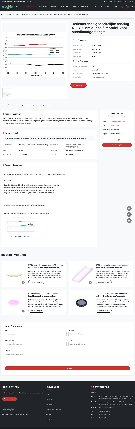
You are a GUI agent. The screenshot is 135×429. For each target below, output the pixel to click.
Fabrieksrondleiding (60, 7)
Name (7, 330)
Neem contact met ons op (106, 7)
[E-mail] (129, 208)
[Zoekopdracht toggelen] (122, 7)
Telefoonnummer (10, 340)
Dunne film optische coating (23, 14)
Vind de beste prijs (36, 282)
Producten (29, 7)
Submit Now (67, 370)
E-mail (70, 340)
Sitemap (48, 415)
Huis (18, 7)
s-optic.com (102, 394)
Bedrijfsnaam (72, 330)
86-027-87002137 (116, 125)
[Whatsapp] (129, 220)
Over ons (43, 7)
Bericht (7, 350)
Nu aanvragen (117, 145)
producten (49, 405)
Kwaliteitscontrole (82, 7)
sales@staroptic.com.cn (126, 1)
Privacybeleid (50, 420)
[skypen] (129, 214)
